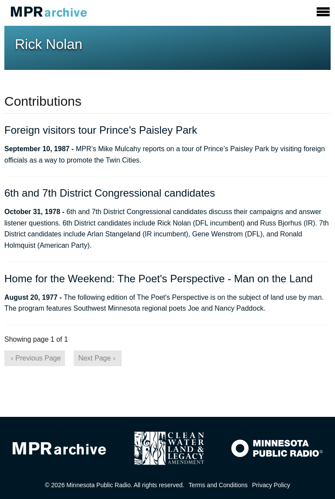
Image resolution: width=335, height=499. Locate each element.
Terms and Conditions (217, 485)
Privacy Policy (271, 485)
